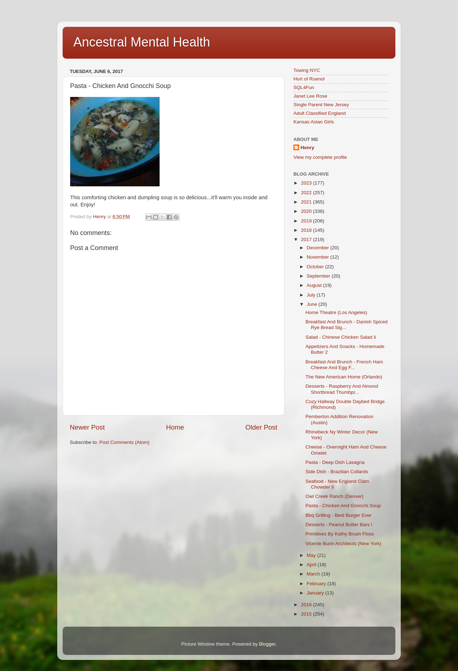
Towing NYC (306, 70)
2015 (307, 614)
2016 (307, 604)
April (312, 564)
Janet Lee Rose (310, 96)
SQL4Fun (303, 87)
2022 (307, 192)
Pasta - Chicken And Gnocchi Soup (343, 505)
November (318, 257)
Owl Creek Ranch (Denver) (335, 496)
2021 (307, 202)
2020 (307, 211)
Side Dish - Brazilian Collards (337, 471)
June (312, 304)
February (317, 583)
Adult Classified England (319, 113)
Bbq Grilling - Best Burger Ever (339, 515)
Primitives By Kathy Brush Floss (340, 534)
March (314, 574)
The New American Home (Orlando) (344, 376)
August (315, 285)
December (318, 247)
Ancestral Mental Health (141, 42)
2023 (307, 183)
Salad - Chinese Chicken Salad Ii (341, 337)
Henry (307, 147)
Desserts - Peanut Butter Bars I (339, 524)
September (319, 276)
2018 (307, 230)
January (316, 593)
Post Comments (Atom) (124, 442)
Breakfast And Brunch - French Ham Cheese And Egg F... (344, 364)
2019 (307, 221)
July (312, 295)
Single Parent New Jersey (321, 104)
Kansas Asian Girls (313, 121)
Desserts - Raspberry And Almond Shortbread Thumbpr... (342, 389)
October (316, 266)
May (312, 555)
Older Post (261, 427)
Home (175, 427)
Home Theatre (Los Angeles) (336, 312)
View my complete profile (320, 157)
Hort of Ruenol (309, 79)
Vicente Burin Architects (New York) (343, 543)
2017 (307, 239)
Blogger (267, 644)
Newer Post (87, 427)
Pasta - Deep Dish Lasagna (335, 462)
